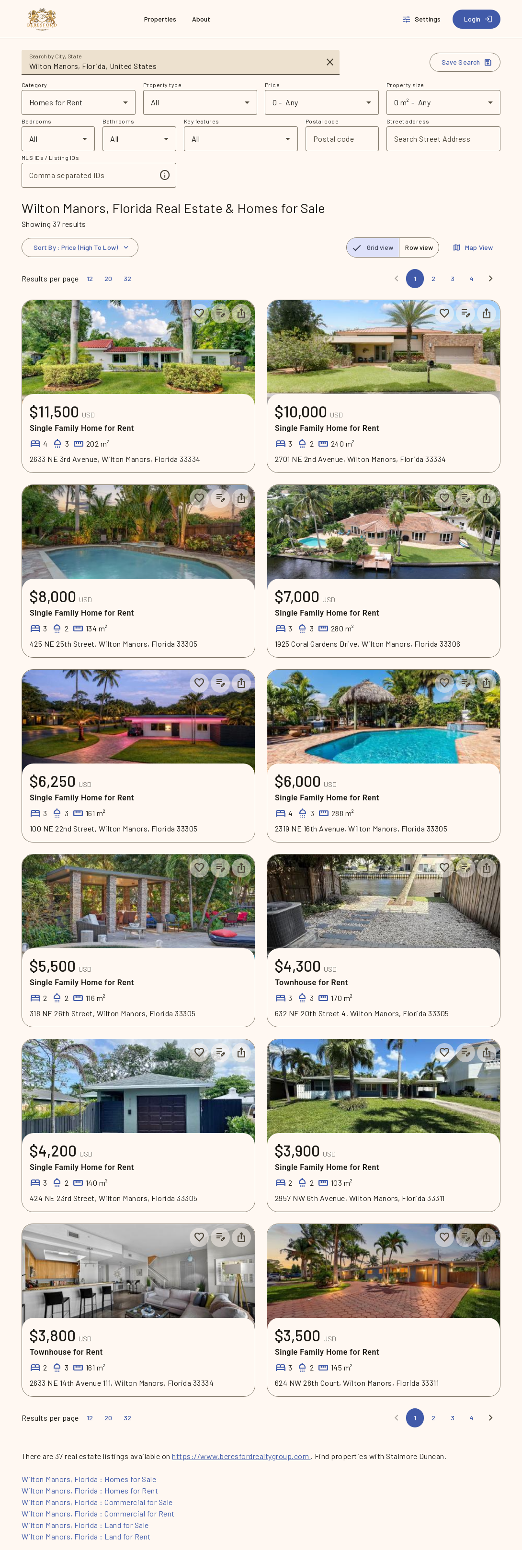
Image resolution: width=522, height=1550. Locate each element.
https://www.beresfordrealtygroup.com (241, 1455)
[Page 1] (415, 278)
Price (272, 84)
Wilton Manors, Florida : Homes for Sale (89, 1478)
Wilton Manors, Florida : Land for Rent (86, 1536)
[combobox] (173, 66)
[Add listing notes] (220, 313)
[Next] (490, 278)
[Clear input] (330, 62)
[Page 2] (433, 278)
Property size (405, 84)
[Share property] (241, 313)
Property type (162, 84)
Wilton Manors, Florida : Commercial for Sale (97, 1501)
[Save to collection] (199, 313)
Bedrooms (37, 121)
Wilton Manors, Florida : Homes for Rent (90, 1490)
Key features (201, 121)
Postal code (322, 121)
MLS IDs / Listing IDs (50, 157)
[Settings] (423, 19)
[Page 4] (471, 278)
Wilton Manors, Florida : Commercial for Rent (98, 1513)
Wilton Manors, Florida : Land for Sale (85, 1524)
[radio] (373, 247)
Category (34, 84)
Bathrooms (118, 121)
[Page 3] (452, 278)
